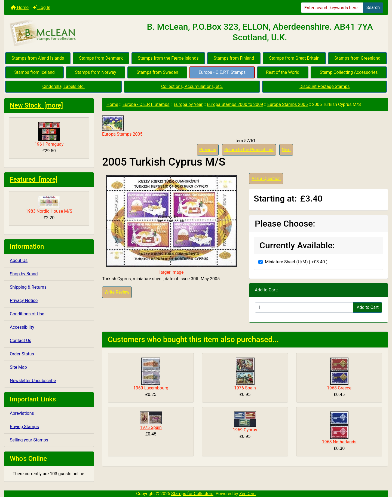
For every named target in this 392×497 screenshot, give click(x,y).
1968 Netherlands (339, 441)
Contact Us (20, 340)
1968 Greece (339, 388)
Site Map (18, 367)
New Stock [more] (36, 105)
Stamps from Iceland (34, 72)
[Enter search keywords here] (332, 7)
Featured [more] (33, 179)
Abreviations (22, 413)
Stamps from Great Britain (294, 58)
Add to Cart (368, 307)
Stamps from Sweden (157, 72)
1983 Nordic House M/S (49, 205)
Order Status (22, 353)
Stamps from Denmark (101, 58)
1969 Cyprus (245, 429)
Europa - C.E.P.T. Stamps (222, 72)
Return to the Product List (249, 149)
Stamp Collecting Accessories (349, 72)
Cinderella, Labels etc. (63, 86)
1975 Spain (151, 427)
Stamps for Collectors (192, 493)
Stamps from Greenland (357, 58)
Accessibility (22, 327)
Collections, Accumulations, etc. (192, 86)
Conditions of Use (27, 313)
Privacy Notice (24, 300)
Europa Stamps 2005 (287, 104)
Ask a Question (266, 178)
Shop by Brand (24, 273)
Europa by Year (188, 104)
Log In (41, 7)
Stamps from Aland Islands (38, 58)
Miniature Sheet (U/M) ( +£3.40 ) (296, 261)
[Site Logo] (68, 33)
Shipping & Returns (28, 287)
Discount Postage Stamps (324, 86)
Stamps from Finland (234, 58)
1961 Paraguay (49, 134)
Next (286, 149)
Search (373, 7)
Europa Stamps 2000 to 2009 (235, 104)
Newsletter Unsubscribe (33, 380)
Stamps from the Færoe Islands (168, 58)
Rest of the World (282, 72)
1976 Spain (245, 388)
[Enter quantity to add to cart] (304, 307)
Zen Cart (247, 493)
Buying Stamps (24, 426)
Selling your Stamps (29, 440)
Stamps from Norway (95, 72)
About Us (18, 260)
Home (20, 7)
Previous (207, 149)
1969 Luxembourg (151, 388)
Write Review (117, 292)
